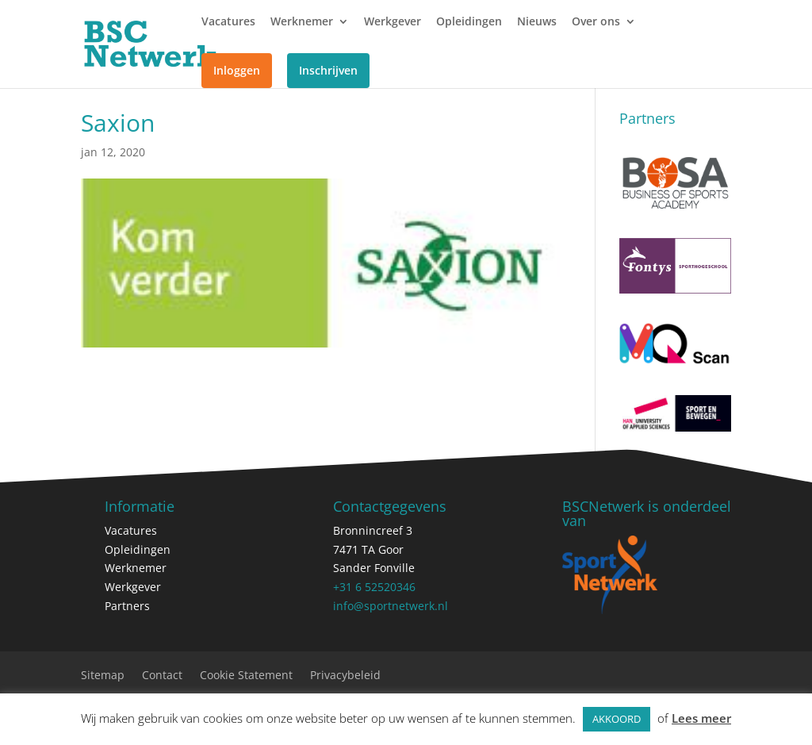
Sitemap (102, 676)
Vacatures (228, 22)
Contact (162, 676)
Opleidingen (469, 22)
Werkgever (392, 22)
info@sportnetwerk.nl (390, 605)
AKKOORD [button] (616, 719)
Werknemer (301, 22)
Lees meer (701, 718)
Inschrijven (328, 70)
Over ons (596, 22)
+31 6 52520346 (374, 586)
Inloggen (236, 70)
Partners (127, 605)
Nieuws (537, 22)
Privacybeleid (345, 676)
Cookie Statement (246, 676)
